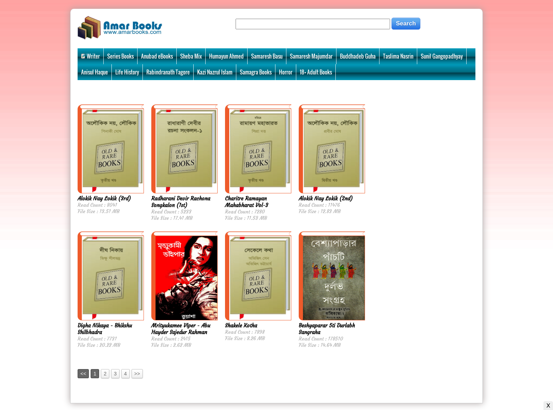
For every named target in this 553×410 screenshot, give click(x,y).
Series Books (120, 56)
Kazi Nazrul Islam (214, 72)
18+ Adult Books (316, 72)
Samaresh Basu (266, 56)
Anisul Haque (94, 72)
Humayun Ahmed (226, 56)
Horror (285, 72)
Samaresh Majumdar (311, 56)
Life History (127, 72)
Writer (90, 56)
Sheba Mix (191, 56)
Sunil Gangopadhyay (442, 56)
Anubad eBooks (157, 56)
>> (137, 373)
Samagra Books (256, 72)
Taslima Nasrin (398, 56)
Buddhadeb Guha (358, 56)
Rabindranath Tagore (168, 72)
